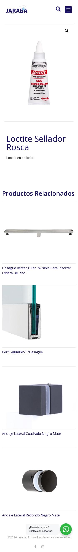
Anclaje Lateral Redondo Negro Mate (31, 515)
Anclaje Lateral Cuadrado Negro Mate (31, 433)
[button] (68, 9)
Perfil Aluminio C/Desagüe (22, 352)
